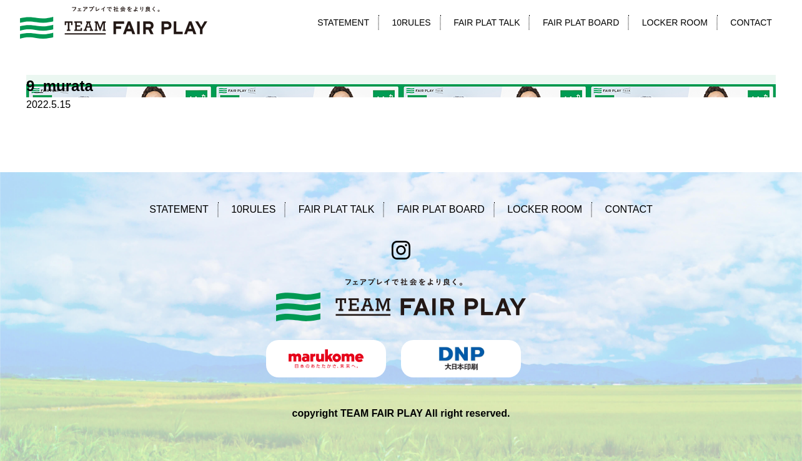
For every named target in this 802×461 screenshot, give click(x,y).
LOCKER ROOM (675, 22)
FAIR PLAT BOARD (581, 22)
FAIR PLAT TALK (486, 22)
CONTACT (751, 22)
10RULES (411, 22)
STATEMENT (343, 22)
